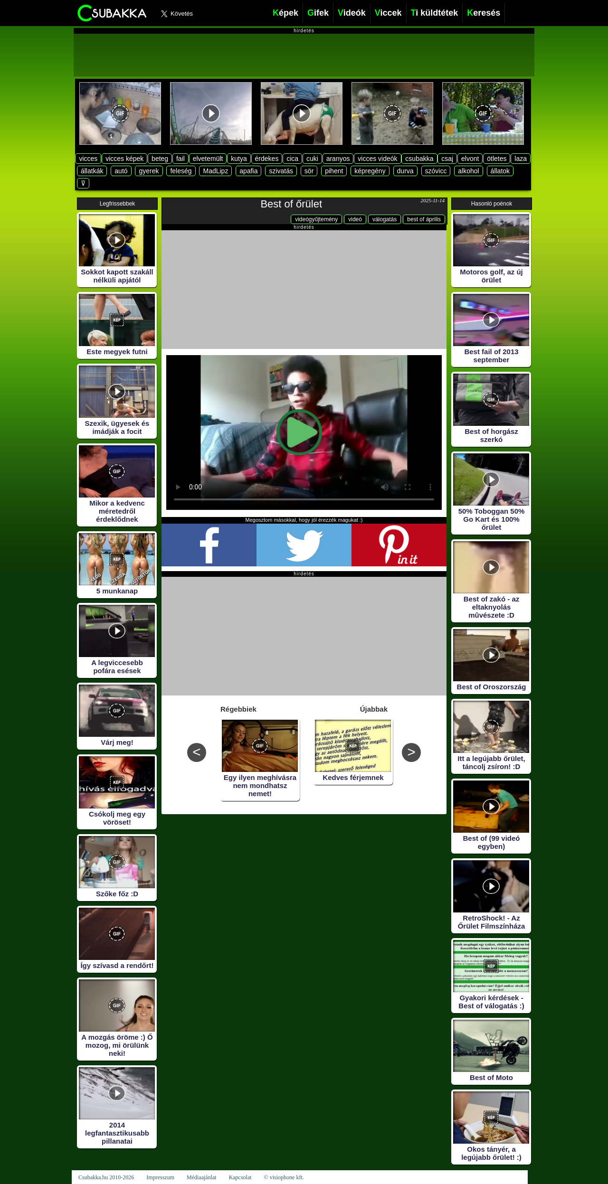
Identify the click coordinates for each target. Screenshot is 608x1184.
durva (405, 171)
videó (355, 219)
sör (309, 171)
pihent (334, 171)
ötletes (496, 158)
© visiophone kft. (284, 1177)
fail (180, 158)
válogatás (384, 219)
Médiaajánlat (202, 1177)
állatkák (92, 171)
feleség (180, 171)
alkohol (468, 171)
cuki (312, 158)
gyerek (149, 171)
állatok (500, 171)
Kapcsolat (240, 1177)
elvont (470, 158)
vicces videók (377, 158)
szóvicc (436, 171)
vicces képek (124, 158)
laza (520, 158)
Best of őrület (291, 204)
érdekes (267, 158)
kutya (239, 158)
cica (292, 158)
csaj (447, 158)
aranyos (338, 158)
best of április (424, 219)
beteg (160, 158)
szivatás (281, 171)
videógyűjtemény (316, 219)
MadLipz (215, 171)
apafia (248, 171)
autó (120, 171)
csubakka (419, 158)
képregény (369, 171)
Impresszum (160, 1177)
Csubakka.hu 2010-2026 (106, 1177)
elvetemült (208, 158)
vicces (88, 158)
